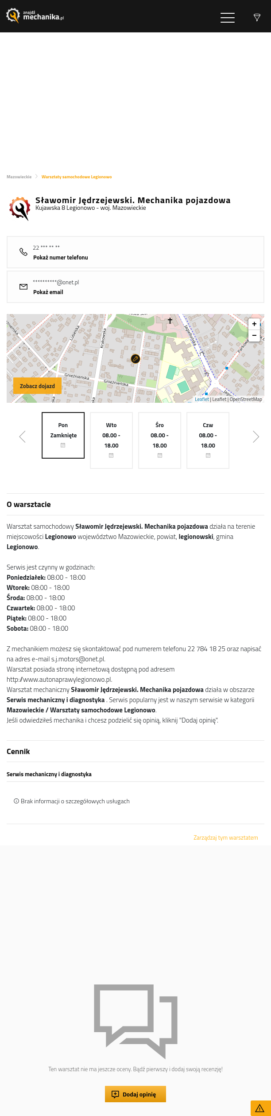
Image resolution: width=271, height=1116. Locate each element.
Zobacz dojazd (37, 385)
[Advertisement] (135, 99)
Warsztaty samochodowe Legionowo (77, 176)
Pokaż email (48, 292)
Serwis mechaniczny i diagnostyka (49, 774)
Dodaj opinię (139, 1094)
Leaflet (202, 399)
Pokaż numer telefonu (60, 257)
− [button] (254, 335)
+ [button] (254, 324)
